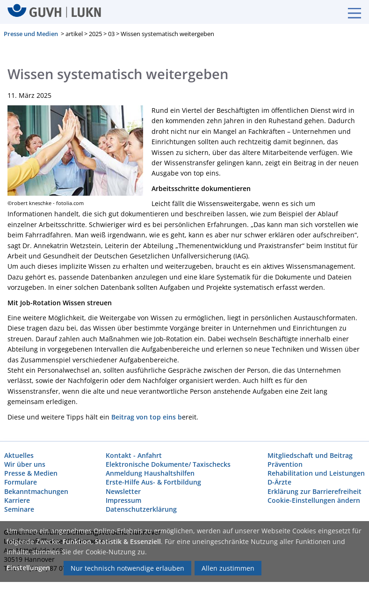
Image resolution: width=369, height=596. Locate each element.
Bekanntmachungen (36, 491)
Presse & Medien (31, 473)
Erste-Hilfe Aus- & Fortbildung (153, 482)
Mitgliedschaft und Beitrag (310, 455)
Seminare (19, 509)
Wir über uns (24, 464)
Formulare (20, 482)
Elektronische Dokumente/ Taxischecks (168, 464)
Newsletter (123, 491)
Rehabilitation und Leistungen (316, 473)
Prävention (285, 464)
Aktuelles (19, 455)
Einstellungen (28, 567)
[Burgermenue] (350, 12)
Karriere (17, 500)
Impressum (123, 500)
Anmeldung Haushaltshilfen (150, 473)
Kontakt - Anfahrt (134, 455)
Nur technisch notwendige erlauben (127, 568)
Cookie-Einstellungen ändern (314, 500)
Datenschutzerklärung (141, 509)
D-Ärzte (279, 482)
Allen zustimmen (228, 568)
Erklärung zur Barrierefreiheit (315, 491)
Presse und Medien (31, 34)
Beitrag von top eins (143, 416)
